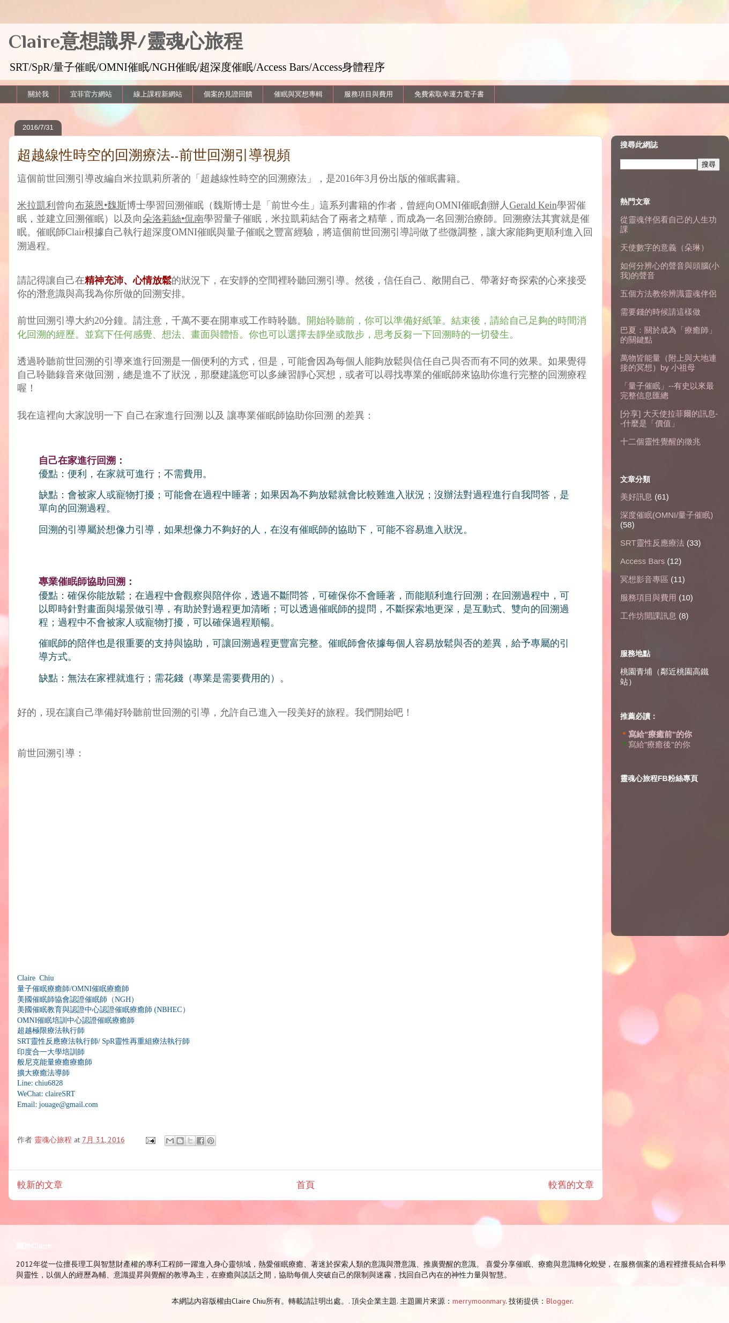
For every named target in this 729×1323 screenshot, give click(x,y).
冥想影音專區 (644, 579)
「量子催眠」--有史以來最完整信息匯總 (667, 390)
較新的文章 (40, 1185)
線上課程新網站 (157, 94)
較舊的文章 (571, 1185)
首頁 (305, 1185)
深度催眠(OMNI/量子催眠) (666, 514)
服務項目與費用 (368, 94)
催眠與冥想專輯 (298, 94)
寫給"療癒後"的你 (659, 744)
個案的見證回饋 (228, 94)
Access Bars (642, 561)
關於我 (38, 94)
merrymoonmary (478, 1301)
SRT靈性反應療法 (652, 542)
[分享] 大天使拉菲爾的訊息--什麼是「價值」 (669, 418)
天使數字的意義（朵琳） (664, 247)
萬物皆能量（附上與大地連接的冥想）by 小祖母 (668, 362)
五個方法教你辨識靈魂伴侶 (668, 293)
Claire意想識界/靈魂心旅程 (126, 41)
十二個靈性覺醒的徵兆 (660, 441)
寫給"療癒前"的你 (660, 734)
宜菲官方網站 (91, 94)
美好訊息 (636, 496)
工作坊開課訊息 (648, 615)
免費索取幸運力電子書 (449, 94)
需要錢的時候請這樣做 (660, 311)
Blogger (559, 1301)
